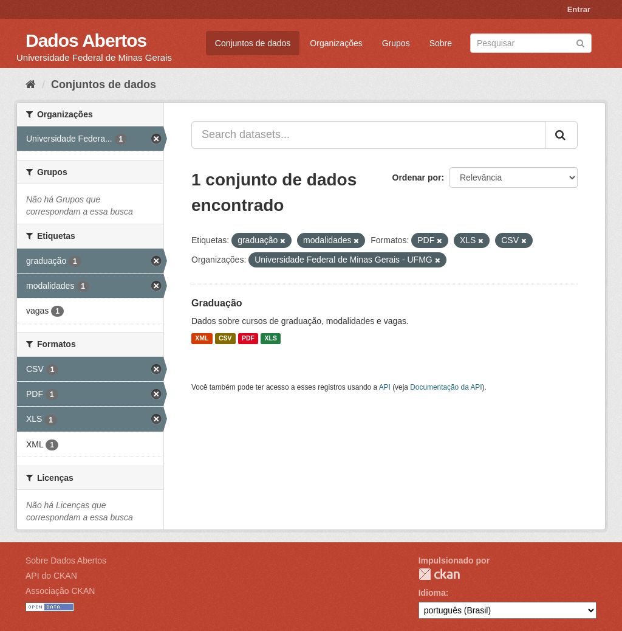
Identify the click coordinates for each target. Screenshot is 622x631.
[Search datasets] (531, 43)
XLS (271, 338)
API (385, 387)
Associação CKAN (60, 591)
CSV (225, 338)
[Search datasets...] (368, 135)
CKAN (439, 574)
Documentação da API (446, 387)
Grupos (396, 43)
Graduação (216, 303)
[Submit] (580, 42)
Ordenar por (417, 177)
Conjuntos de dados (253, 43)
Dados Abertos (86, 40)
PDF (248, 338)
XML (201, 338)
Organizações (336, 43)
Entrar (578, 9)
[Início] (31, 84)
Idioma (432, 593)
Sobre (440, 43)
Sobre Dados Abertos (66, 560)
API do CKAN (51, 576)
